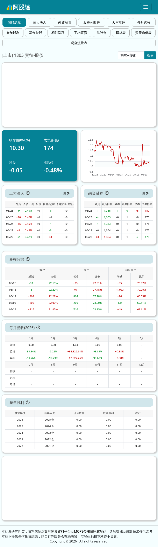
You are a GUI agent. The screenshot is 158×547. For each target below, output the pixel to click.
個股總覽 (14, 22)
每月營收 (143, 22)
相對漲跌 (58, 32)
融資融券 (64, 22)
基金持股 (35, 32)
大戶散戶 (118, 22)
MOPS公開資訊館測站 (90, 531)
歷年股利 (13, 32)
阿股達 (18, 7)
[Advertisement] (79, 94)
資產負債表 (143, 32)
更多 (66, 193)
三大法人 (39, 22)
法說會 (102, 32)
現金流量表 (79, 43)
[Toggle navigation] (146, 7)
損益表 (121, 32)
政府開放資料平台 (57, 531)
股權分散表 (91, 22)
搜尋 (150, 55)
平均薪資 (80, 32)
